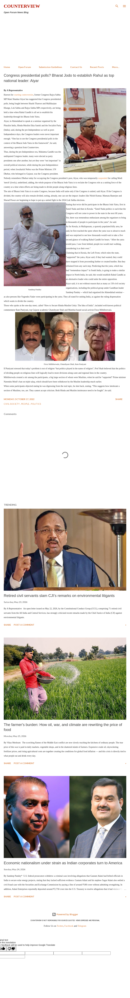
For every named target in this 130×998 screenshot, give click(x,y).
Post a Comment (24, 624)
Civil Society (12, 403)
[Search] (117, 6)
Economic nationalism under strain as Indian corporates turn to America (63, 863)
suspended (102, 178)
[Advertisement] (65, 40)
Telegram (82, 926)
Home (7, 67)
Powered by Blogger (65, 914)
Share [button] (119, 399)
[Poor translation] (11, 948)
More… (115, 67)
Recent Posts (97, 67)
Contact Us (76, 67)
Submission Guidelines (50, 67)
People (25, 403)
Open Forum (24, 67)
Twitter (60, 926)
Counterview (22, 6)
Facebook (68, 926)
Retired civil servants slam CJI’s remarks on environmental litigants (59, 595)
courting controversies (23, 95)
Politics (36, 403)
